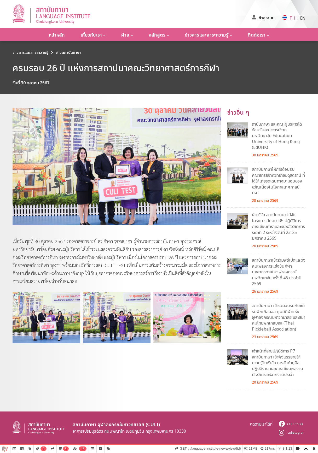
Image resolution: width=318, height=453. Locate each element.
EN (302, 18)
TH (293, 18)
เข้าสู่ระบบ (266, 18)
